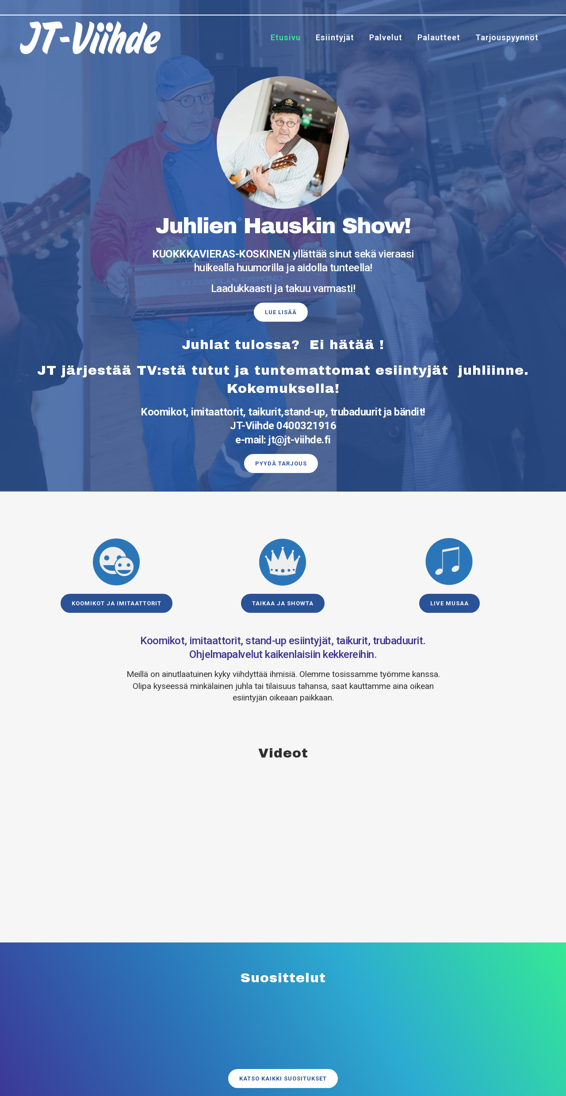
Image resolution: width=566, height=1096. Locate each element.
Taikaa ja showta (283, 603)
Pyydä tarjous (281, 463)
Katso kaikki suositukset (283, 1068)
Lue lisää (281, 312)
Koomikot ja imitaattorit (116, 603)
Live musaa (449, 603)
